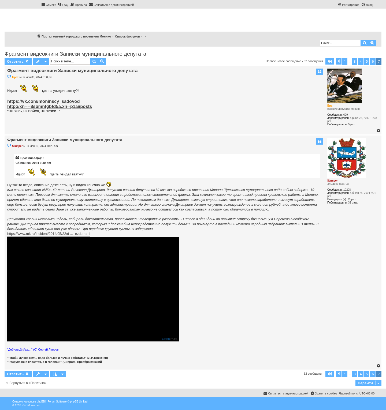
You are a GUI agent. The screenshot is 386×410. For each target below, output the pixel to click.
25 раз (352, 199)
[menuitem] (62, 5)
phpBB (166, 339)
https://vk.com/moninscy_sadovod (43, 101)
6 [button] (373, 61)
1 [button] (345, 61)
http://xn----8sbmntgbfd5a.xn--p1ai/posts (49, 106)
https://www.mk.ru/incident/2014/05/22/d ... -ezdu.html (48, 234)
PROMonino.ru (30, 405)
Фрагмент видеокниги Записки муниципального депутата (75, 54)
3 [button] (355, 61)
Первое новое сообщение (283, 61)
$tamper (332, 180)
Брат (330, 105)
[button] (329, 61)
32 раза (353, 202)
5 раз (351, 124)
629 (345, 114)
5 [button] (367, 61)
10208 (347, 189)
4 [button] (361, 61)
